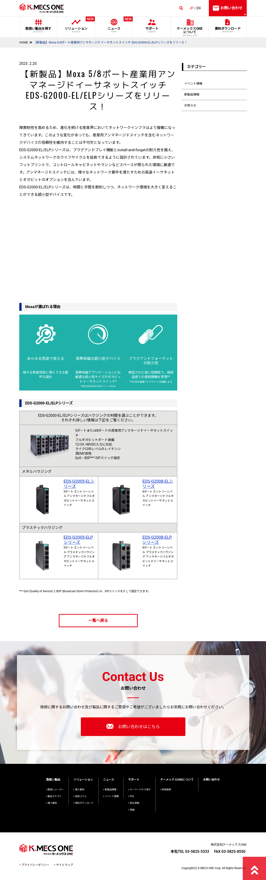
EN (199, 8)
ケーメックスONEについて (177, 779)
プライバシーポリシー (34, 865)
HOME (24, 42)
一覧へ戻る (98, 620)
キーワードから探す (139, 789)
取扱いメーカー (55, 789)
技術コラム (80, 796)
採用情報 (165, 789)
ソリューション (76, 24)
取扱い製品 (53, 779)
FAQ (131, 796)
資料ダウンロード (227, 30)
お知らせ (190, 105)
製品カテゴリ (54, 796)
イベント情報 (193, 83)
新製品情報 (191, 94)
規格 (131, 809)
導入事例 (51, 803)
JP (192, 8)
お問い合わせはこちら (133, 726)
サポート (152, 30)
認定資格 (133, 803)
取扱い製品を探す (38, 30)
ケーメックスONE (189, 32)
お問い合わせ (211, 779)
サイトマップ (63, 865)
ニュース (114, 24)
